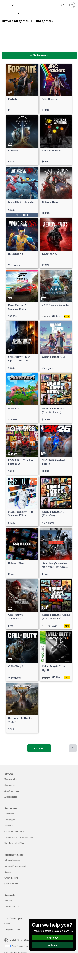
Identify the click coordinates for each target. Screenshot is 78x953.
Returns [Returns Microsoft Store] (7, 872)
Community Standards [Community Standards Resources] (14, 831)
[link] (22, 89)
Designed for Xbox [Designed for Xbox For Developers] (12, 929)
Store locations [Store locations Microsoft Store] (11, 883)
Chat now (52, 937)
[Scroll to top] (73, 748)
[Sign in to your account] (72, 5)
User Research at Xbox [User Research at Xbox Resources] (14, 843)
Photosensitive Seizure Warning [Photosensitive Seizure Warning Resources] (18, 837)
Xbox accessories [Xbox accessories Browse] (11, 796)
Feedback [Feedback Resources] (8, 825)
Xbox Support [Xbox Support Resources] (10, 819)
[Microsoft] (39, 3)
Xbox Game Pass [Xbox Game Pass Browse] (11, 791)
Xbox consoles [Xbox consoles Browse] (10, 779)
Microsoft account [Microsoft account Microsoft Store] (12, 860)
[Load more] (39, 748)
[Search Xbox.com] (13, 5)
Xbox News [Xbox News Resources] (9, 813)
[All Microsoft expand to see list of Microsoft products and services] (4, 5)
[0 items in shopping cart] (63, 5)
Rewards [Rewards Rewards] (8, 900)
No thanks (52, 945)
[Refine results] (39, 55)
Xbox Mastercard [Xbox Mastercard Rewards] (11, 906)
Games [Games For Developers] (7, 923)
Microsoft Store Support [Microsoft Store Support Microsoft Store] (15, 866)
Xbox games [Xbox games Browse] (9, 785)
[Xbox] (10, 13)
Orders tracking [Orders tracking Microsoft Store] (11, 878)
